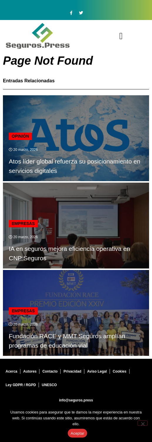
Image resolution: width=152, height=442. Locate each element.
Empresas (23, 223)
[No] (143, 423)
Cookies (119, 371)
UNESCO (49, 385)
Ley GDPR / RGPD (21, 385)
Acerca (11, 371)
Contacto (50, 371)
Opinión (20, 136)
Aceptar (78, 433)
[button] (121, 36)
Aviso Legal (97, 371)
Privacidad (72, 371)
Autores (29, 371)
